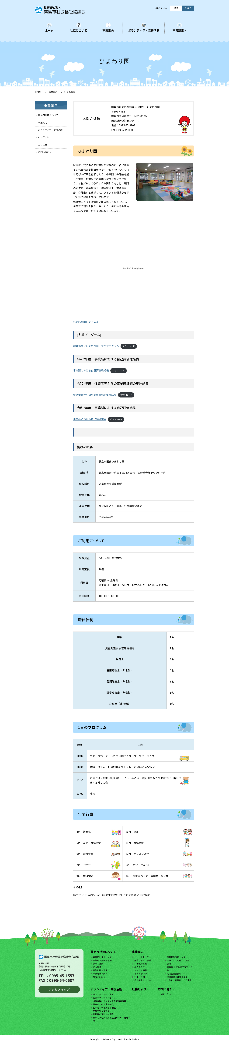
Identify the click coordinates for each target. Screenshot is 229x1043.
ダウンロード (128, 346)
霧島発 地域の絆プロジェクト (179, 969)
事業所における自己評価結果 (89, 419)
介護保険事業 (140, 963)
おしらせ (42, 144)
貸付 (169, 963)
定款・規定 (98, 963)
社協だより (43, 137)
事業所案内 (180, 30)
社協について (78, 30)
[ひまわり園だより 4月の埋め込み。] (133, 268)
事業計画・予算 (100, 970)
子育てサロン (140, 973)
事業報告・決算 (100, 973)
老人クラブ (139, 967)
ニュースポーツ (141, 957)
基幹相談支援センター (177, 957)
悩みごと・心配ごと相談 (178, 960)
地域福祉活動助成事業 (103, 1014)
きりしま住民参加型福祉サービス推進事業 (111, 1019)
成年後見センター (142, 980)
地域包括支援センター (177, 973)
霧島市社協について (48, 115)
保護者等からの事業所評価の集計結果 (94, 395)
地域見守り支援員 (101, 1010)
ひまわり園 (139, 976)
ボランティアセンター (103, 994)
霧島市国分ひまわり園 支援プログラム (96, 346)
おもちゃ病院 (140, 970)
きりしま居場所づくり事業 (179, 980)
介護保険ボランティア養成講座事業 (109, 1001)
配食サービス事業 (142, 960)
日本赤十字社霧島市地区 (104, 1007)
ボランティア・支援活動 (144, 30)
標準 (176, 8)
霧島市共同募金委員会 (103, 1004)
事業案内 (108, 30)
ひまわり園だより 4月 (85, 322)
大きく (187, 8)
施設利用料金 (99, 976)
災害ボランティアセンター (105, 997)
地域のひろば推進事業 (177, 976)
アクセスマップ (59, 989)
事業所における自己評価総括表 (91, 370)
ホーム (49, 30)
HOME (38, 92)
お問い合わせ (45, 152)
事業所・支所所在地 (102, 960)
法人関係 (97, 967)
